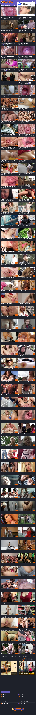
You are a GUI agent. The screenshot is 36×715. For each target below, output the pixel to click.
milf (30, 200)
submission (23, 161)
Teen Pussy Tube (5, 694)
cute (5, 213)
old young (14, 213)
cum (9, 109)
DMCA (18, 713)
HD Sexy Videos (5, 703)
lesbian (26, 174)
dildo (26, 135)
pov (30, 187)
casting (20, 109)
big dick (23, 656)
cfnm (2, 44)
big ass (7, 122)
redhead (13, 578)
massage (16, 161)
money (22, 44)
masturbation (32, 135)
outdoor (33, 200)
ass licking (22, 83)
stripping (28, 213)
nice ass (11, 226)
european (11, 135)
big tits (2, 109)
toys (10, 18)
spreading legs (6, 18)
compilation (6, 109)
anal (2, 57)
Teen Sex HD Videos (24, 701)
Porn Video (4, 701)
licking (33, 83)
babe (23, 226)
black (22, 591)
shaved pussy (26, 57)
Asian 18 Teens (23, 703)
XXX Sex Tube (22, 699)
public (8, 70)
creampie (2, 604)
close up (20, 135)
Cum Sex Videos (23, 694)
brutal (26, 656)
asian (2, 135)
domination (29, 565)
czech (2, 18)
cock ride (27, 643)
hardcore (25, 565)
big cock (9, 617)
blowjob (26, 83)
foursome (23, 70)
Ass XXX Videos (23, 696)
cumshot (8, 604)
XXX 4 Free (4, 696)
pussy (22, 57)
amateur (2, 161)
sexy (25, 148)
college (6, 565)
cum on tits (13, 109)
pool (14, 226)
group (12, 565)
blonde (10, 122)
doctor (11, 239)
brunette (9, 200)
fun (28, 135)
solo (15, 187)
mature (11, 213)
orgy (27, 122)
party (7, 44)
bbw (19, 565)
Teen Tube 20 (4, 699)
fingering (15, 604)
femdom (33, 565)
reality (31, 578)
